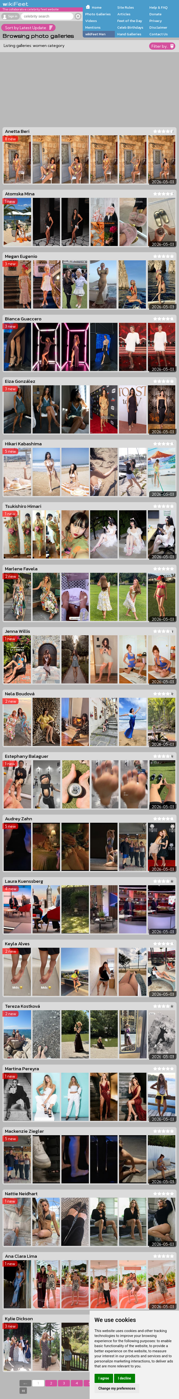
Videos (91, 20)
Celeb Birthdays (130, 27)
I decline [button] (124, 1378)
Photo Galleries (98, 14)
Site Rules (125, 7)
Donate (155, 14)
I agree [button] (104, 1378)
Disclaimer (158, 27)
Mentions (92, 27)
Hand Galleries (129, 34)
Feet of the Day (129, 20)
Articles (123, 14)
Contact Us (158, 34)
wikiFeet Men (95, 34)
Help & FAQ (158, 7)
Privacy (155, 20)
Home (96, 7)
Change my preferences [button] (117, 1388)
